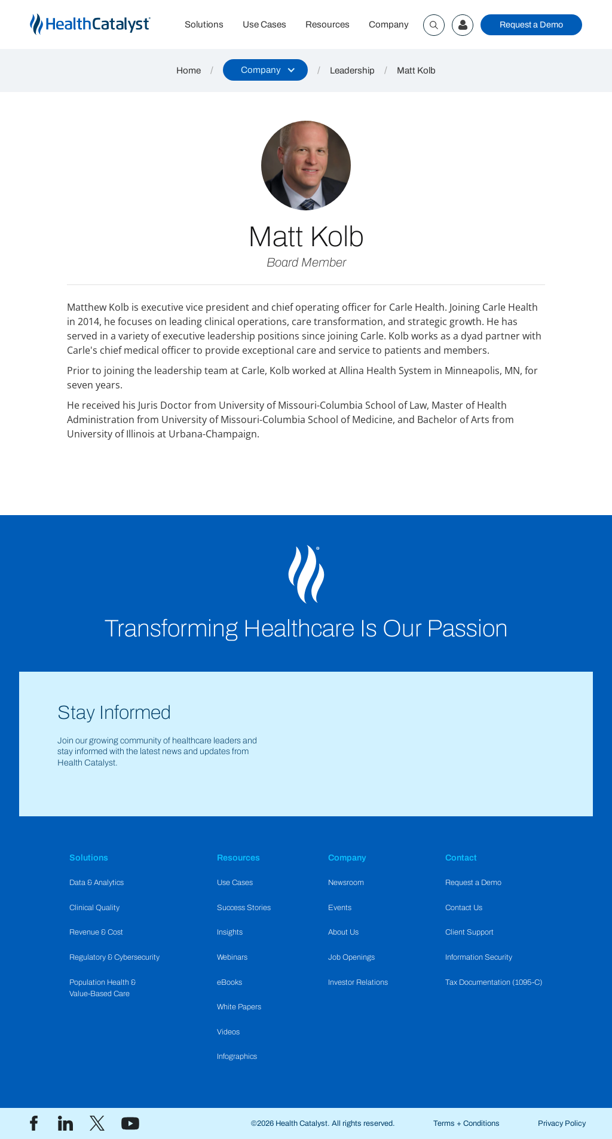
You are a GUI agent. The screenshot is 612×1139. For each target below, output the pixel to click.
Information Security (478, 957)
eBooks (229, 982)
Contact (461, 857)
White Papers (239, 1007)
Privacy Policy (562, 1123)
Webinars (232, 957)
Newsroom (346, 882)
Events (339, 908)
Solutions (204, 24)
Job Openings (351, 957)
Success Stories (244, 908)
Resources (327, 24)
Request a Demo (531, 24)
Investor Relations (358, 982)
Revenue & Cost (96, 932)
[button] (265, 70)
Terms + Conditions (466, 1123)
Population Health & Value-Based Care (102, 988)
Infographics (237, 1056)
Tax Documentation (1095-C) (494, 982)
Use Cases (264, 24)
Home (188, 70)
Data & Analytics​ (96, 882)
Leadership (352, 70)
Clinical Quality (94, 908)
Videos (228, 1032)
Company (389, 24)
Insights (230, 932)
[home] (102, 25)
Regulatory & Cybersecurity (114, 957)
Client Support (469, 932)
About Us (343, 932)
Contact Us (463, 908)
